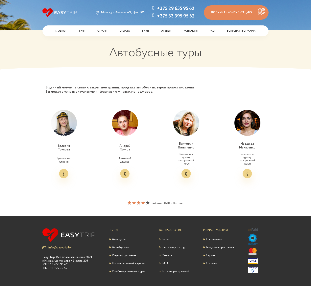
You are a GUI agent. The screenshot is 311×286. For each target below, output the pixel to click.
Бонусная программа (241, 31)
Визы (145, 31)
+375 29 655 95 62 (175, 9)
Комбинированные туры (128, 271)
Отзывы (166, 31)
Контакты (191, 31)
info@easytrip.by (57, 247)
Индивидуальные (124, 255)
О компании (214, 239)
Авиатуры (119, 239)
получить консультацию (238, 11)
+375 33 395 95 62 (176, 16)
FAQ (212, 31)
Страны (102, 31)
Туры (82, 31)
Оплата (125, 31)
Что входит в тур (174, 247)
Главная (61, 31)
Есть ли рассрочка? (175, 271)
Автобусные (120, 247)
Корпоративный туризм (128, 263)
